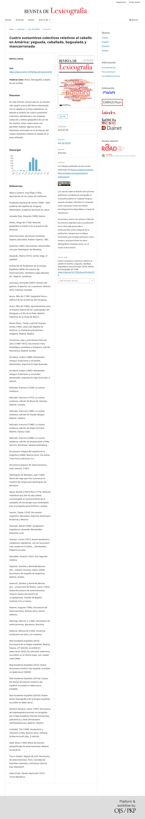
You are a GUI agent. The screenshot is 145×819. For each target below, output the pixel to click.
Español (105, 46)
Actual (8, 19)
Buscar (133, 19)
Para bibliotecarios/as (111, 76)
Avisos (31, 19)
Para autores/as (108, 71)
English (105, 42)
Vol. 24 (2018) (34, 29)
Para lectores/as (108, 67)
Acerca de (44, 19)
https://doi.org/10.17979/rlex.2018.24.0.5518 (30, 71)
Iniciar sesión (134, 2)
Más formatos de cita (69, 280)
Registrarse (121, 2)
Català (105, 37)
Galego (105, 50)
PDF (64, 116)
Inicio (11, 29)
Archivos (20, 19)
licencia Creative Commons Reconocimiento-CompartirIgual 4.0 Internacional (75, 173)
